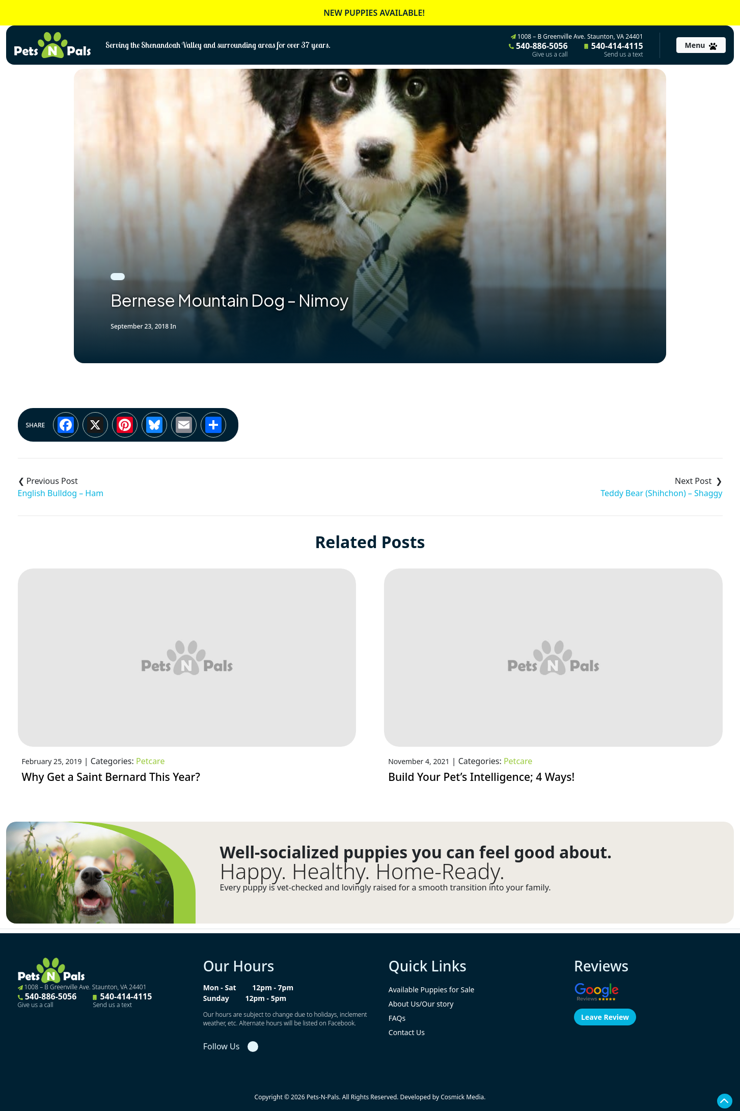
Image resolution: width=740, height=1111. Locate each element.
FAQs (397, 1018)
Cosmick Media (462, 1097)
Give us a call (550, 54)
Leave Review (605, 1017)
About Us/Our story (421, 1004)
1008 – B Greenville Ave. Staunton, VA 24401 (577, 36)
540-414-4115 (613, 49)
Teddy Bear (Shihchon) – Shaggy (661, 493)
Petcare (150, 761)
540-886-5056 (538, 49)
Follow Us (221, 1046)
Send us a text (623, 54)
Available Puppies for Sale (432, 989)
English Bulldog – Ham (61, 493)
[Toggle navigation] (701, 45)
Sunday (216, 998)
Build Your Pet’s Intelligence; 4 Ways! (481, 777)
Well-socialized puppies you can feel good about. (416, 852)
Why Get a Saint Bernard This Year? (111, 777)
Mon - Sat (219, 987)
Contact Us (407, 1032)
